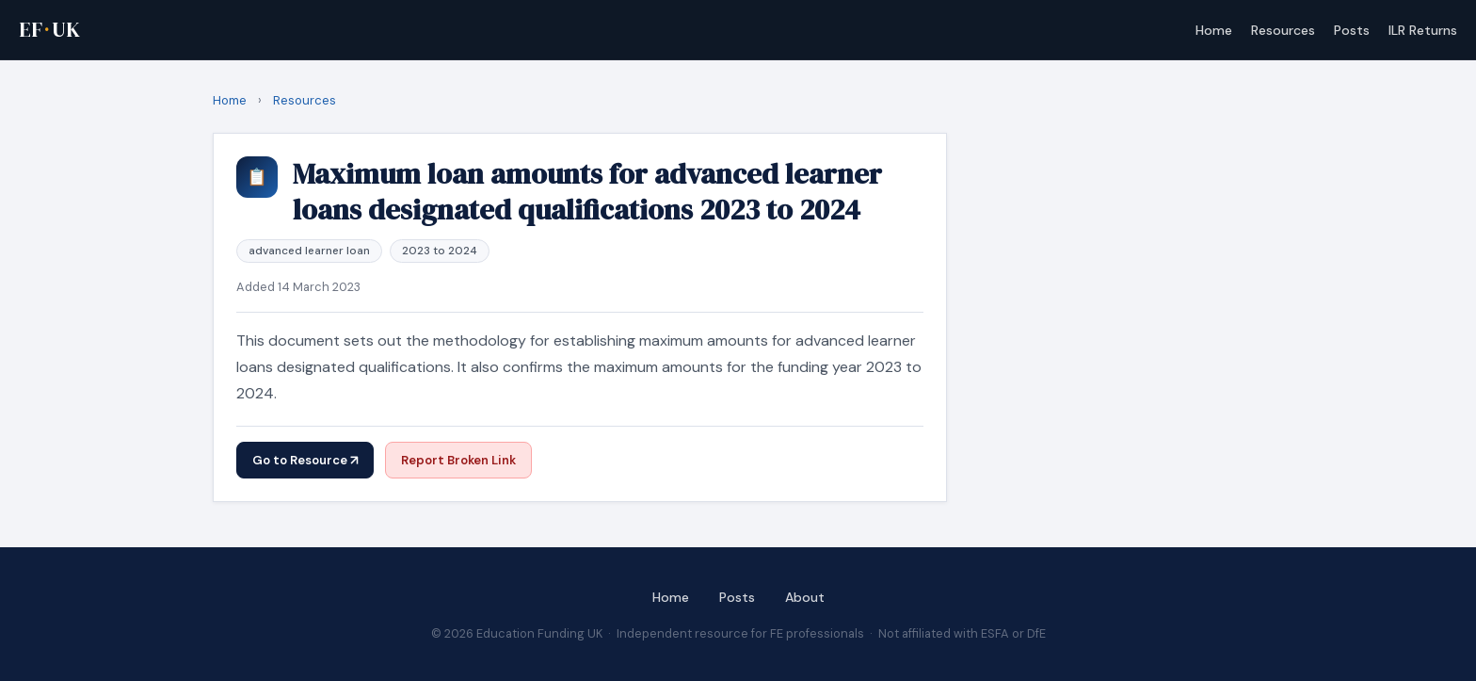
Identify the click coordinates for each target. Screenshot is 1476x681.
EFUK (49, 30)
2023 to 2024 (439, 250)
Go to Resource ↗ (305, 460)
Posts (1352, 30)
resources (304, 100)
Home (1213, 30)
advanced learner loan (309, 250)
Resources (1283, 30)
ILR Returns (1422, 30)
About (805, 597)
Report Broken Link (458, 460)
